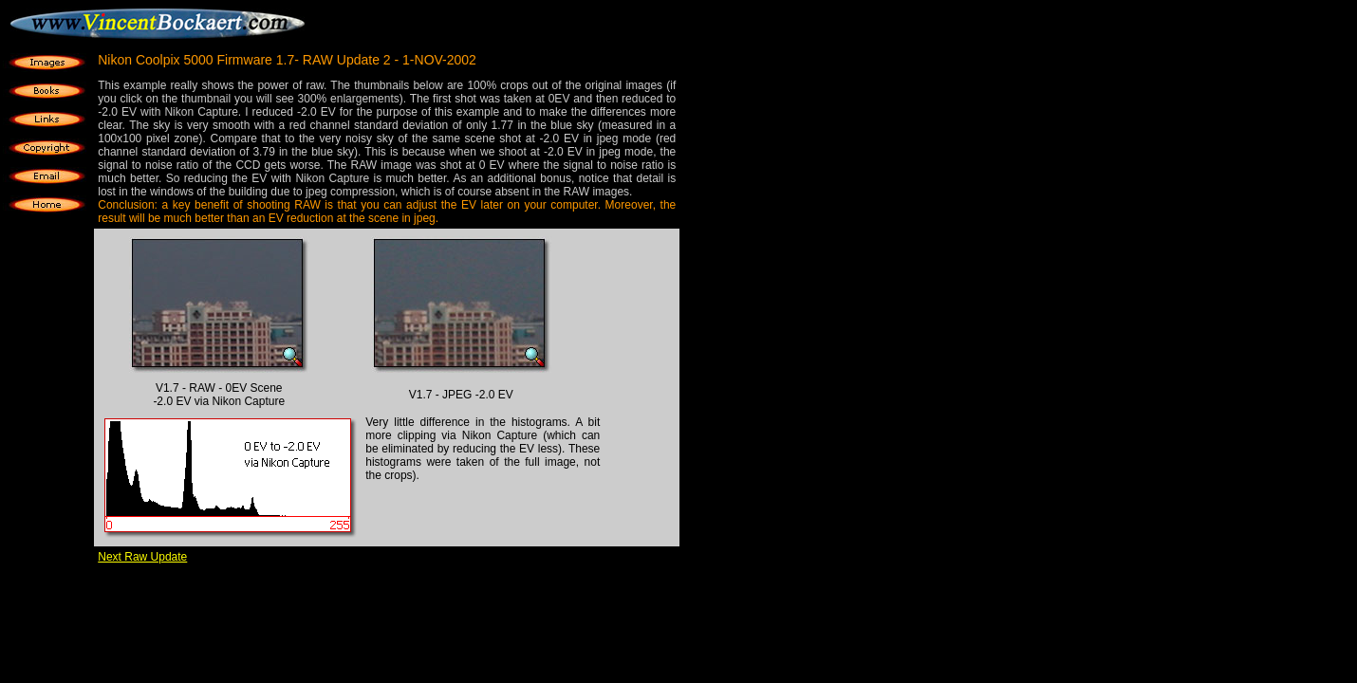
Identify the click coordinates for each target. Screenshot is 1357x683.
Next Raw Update (142, 556)
